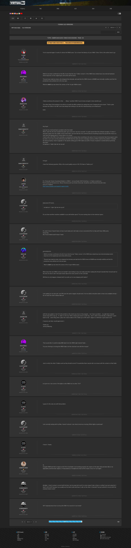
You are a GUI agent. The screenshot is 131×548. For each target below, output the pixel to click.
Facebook (103, 534)
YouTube (103, 535)
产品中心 (22, 8)
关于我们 (75, 534)
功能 (18, 537)
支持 (93, 8)
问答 (46, 537)
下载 (40, 8)
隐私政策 (75, 538)
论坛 (46, 540)
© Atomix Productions (65, 546)
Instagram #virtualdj (105, 537)
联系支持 (47, 534)
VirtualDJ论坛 (15, 27)
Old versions (26, 27)
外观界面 (19, 540)
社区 (75, 8)
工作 (74, 537)
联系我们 (75, 535)
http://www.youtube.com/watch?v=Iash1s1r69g (55, 186)
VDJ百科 (47, 538)
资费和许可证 (20, 538)
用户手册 (47, 535)
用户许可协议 (76, 540)
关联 (111, 8)
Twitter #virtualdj (104, 538)
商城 (58, 8)
